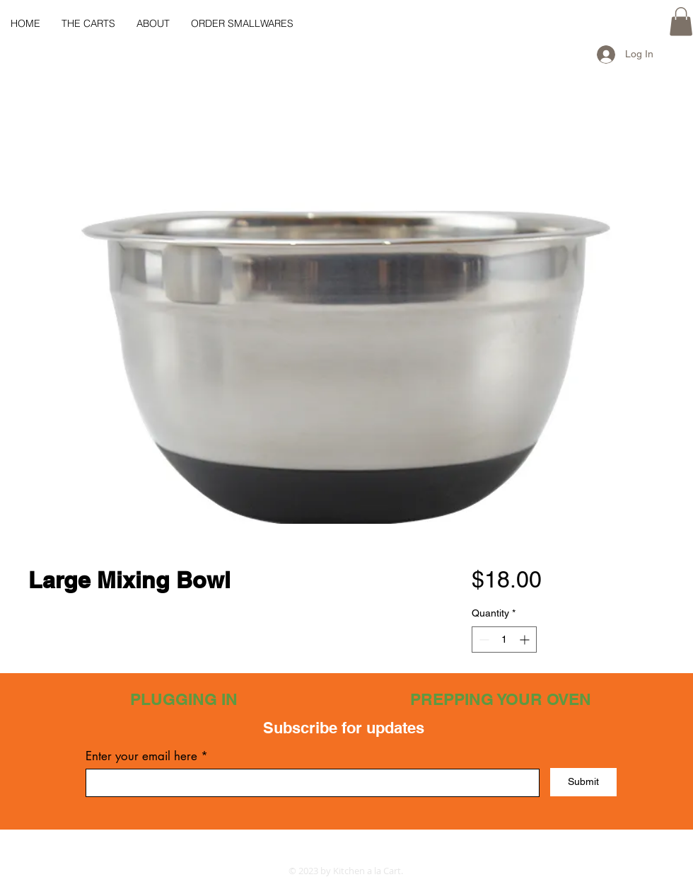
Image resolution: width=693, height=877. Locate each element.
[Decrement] (482, 639)
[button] (681, 21)
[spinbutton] (504, 639)
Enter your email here (141, 756)
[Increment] (526, 639)
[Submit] (583, 782)
